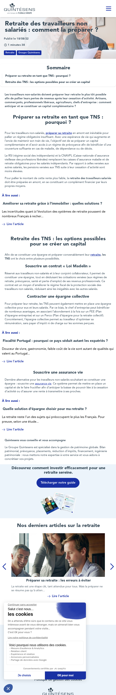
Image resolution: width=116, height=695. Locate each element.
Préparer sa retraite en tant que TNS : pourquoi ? (37, 76)
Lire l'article (13, 224)
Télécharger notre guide (58, 482)
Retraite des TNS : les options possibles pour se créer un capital (47, 82)
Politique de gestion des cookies (58, 679)
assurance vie (43, 383)
